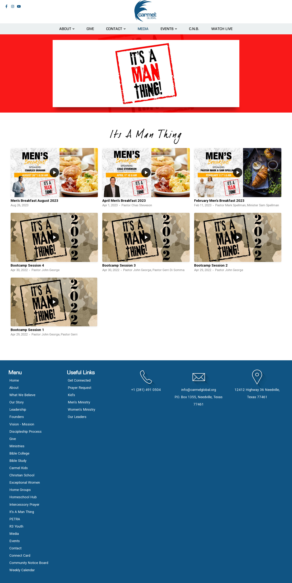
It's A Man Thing (21, 512)
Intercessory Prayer (24, 505)
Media (143, 29)
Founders (16, 417)
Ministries (16, 446)
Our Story (16, 402)
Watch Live (222, 29)
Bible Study (18, 461)
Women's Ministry (81, 410)
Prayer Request (79, 388)
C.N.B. (194, 29)
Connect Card (19, 556)
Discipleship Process (25, 432)
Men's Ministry (79, 402)
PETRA (14, 519)
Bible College (19, 453)
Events (169, 29)
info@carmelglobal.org (198, 390)
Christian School (21, 475)
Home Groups (20, 490)
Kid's (71, 395)
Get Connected (79, 380)
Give (90, 29)
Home (14, 380)
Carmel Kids (18, 468)
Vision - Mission (22, 424)
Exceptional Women (24, 483)
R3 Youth (16, 526)
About (67, 29)
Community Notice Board (28, 563)
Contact (116, 29)
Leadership (17, 410)
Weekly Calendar (22, 570)
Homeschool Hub (23, 497)
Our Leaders (77, 417)
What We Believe (22, 395)
